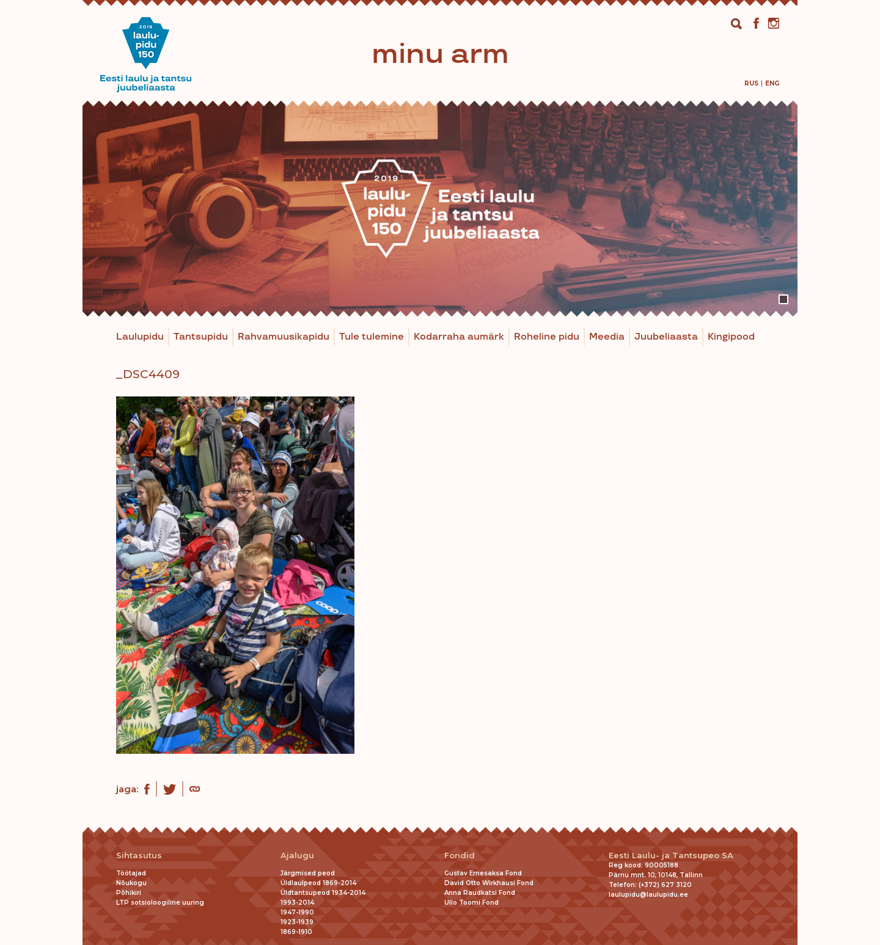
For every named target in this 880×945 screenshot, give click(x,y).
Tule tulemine (371, 337)
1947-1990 (297, 912)
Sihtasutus (139, 855)
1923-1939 (297, 922)
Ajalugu (297, 855)
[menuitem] (751, 83)
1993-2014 (297, 903)
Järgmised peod (307, 873)
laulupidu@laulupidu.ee (648, 895)
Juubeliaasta (666, 337)
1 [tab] (783, 299)
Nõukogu (131, 883)
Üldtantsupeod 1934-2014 (322, 893)
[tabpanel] (440, 208)
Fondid (459, 855)
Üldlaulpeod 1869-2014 (318, 883)
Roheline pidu (546, 337)
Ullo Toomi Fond (471, 903)
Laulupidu (140, 337)
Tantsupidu (201, 337)
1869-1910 (296, 932)
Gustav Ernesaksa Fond (483, 873)
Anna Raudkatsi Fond (479, 893)
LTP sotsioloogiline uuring (160, 903)
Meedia (607, 337)
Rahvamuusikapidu (283, 337)
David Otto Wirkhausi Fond (489, 883)
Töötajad (131, 873)
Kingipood (731, 337)
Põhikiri (128, 893)
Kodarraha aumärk (459, 337)
